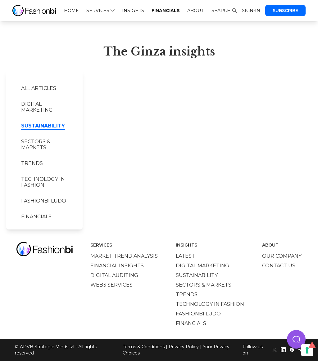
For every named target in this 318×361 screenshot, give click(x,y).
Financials (166, 10)
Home (71, 10)
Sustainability (43, 126)
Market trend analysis (124, 256)
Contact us (278, 266)
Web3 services (111, 285)
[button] (296, 339)
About (195, 10)
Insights (133, 10)
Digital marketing (37, 107)
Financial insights (117, 266)
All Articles (38, 88)
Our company (282, 256)
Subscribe (285, 10)
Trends (32, 163)
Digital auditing (114, 275)
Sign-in (251, 10)
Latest (185, 256)
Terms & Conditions (144, 347)
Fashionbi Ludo (43, 201)
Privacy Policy (184, 347)
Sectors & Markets (35, 144)
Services (100, 10)
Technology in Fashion (43, 182)
